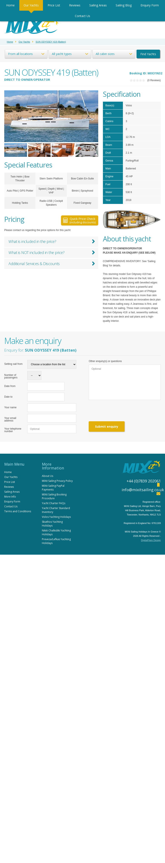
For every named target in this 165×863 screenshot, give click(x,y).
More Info (10, 496)
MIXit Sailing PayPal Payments (53, 487)
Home (10, 5)
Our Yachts (31, 5)
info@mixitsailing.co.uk (143, 489)
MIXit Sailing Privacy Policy (57, 481)
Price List (54, 5)
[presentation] (121, 411)
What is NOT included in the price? (52, 252)
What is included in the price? (52, 241)
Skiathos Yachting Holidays (52, 523)
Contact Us (82, 16)
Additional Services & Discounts (52, 263)
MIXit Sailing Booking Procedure (54, 496)
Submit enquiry (106, 426)
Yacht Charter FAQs (53, 503)
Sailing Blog (124, 5)
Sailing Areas (98, 5)
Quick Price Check (79, 220)
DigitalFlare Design (151, 540)
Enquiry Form (150, 5)
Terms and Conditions (17, 511)
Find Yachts (148, 54)
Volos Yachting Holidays (56, 517)
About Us (47, 476)
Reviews (74, 5)
